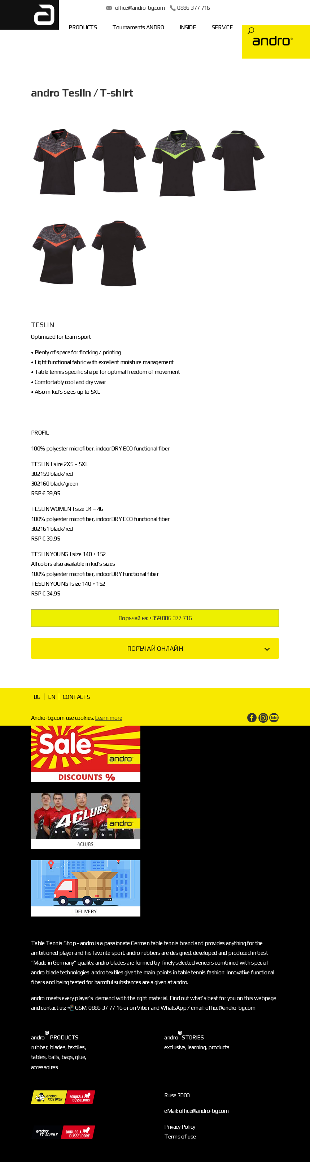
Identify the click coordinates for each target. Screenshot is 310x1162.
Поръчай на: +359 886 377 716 (155, 618)
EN (51, 696)
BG (37, 696)
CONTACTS (76, 696)
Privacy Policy (179, 1126)
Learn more (108, 717)
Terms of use (180, 1136)
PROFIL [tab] (40, 432)
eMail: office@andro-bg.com (196, 1110)
